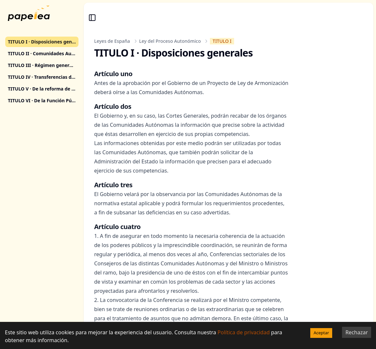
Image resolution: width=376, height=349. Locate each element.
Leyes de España (112, 41)
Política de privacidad (243, 332)
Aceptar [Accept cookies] (321, 333)
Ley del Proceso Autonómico (170, 41)
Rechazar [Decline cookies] (356, 332)
